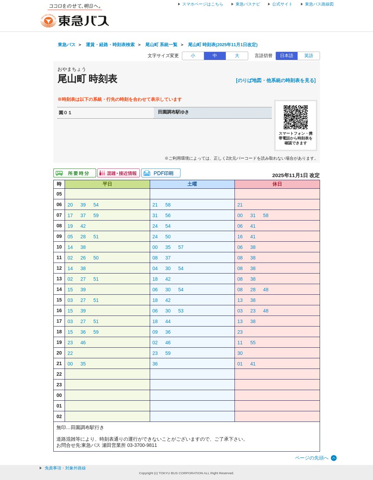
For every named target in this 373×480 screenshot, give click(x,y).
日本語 (286, 55)
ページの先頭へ (312, 458)
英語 (308, 55)
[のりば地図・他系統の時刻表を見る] (276, 80)
